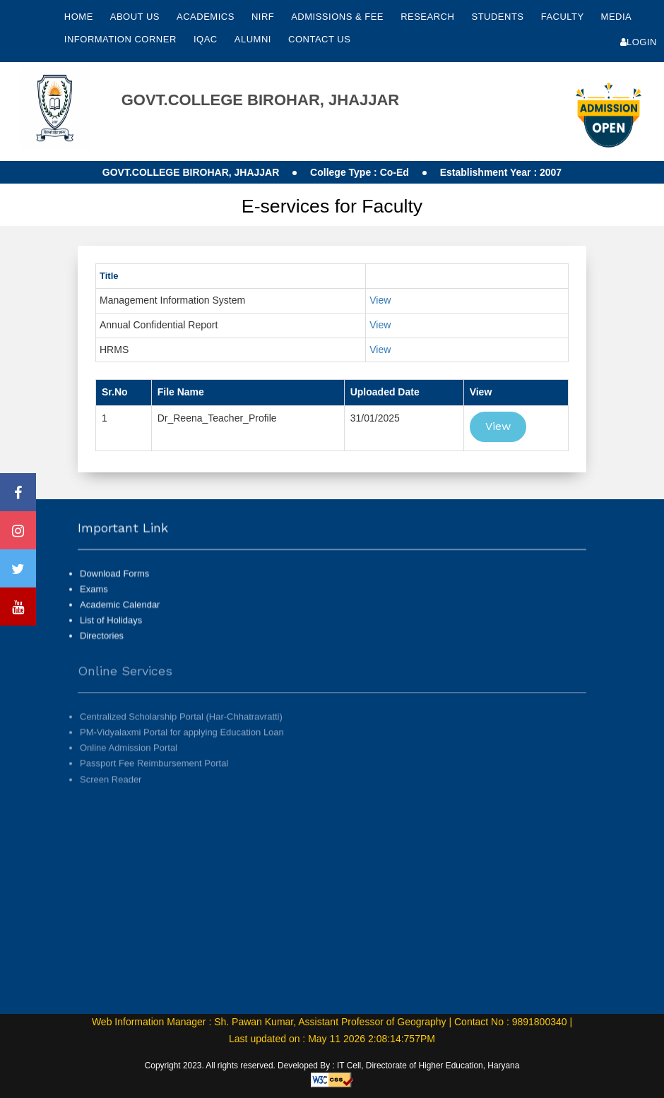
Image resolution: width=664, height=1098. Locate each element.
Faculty (564, 16)
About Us (136, 16)
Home (78, 16)
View (380, 300)
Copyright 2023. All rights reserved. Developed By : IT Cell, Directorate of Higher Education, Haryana (332, 1065)
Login (638, 42)
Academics (207, 16)
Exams (94, 602)
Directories (102, 649)
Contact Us (319, 39)
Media (616, 16)
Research (429, 16)
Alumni (254, 39)
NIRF (262, 16)
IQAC (207, 39)
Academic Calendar (120, 618)
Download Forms (114, 587)
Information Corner (121, 39)
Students (498, 16)
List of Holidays (111, 633)
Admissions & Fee (338, 16)
